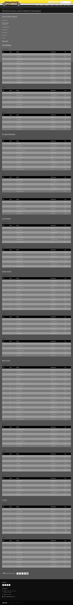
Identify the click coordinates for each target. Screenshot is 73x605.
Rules (65, 5)
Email (27, 574)
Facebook (18, 574)
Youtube (7, 585)
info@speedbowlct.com (10, 596)
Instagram (9, 585)
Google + (25, 574)
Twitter (20, 574)
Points (57, 5)
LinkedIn (22, 574)
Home (37, 5)
